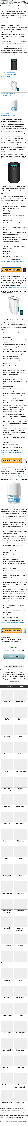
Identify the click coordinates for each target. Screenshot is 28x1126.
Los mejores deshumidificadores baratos (13, 6)
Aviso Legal (2, 1123)
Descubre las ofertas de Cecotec (18, 287)
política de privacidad (22, 1121)
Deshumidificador (19, 1)
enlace (21, 641)
